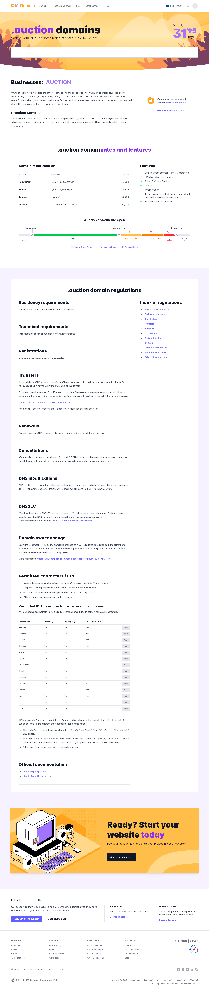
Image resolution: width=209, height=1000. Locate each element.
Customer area (132, 949)
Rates (14, 953)
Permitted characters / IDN (158, 352)
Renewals (149, 328)
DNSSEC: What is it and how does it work (72, 520)
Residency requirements (156, 309)
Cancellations (151, 333)
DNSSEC (148, 343)
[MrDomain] (23, 5)
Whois (14, 949)
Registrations (151, 319)
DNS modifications (153, 338)
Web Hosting (55, 945)
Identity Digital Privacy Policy (38, 776)
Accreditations (18, 958)
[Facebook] (178, 969)
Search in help (119, 916)
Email (51, 949)
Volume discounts (95, 945)
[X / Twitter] (183, 969)
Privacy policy (168, 980)
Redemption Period (107, 247)
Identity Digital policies (34, 771)
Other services (94, 5)
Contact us (130, 945)
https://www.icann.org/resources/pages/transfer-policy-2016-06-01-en (73, 558)
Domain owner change (155, 347)
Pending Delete (129, 247)
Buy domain (16, 945)
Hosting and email (63, 5)
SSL (79, 5)
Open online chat (57, 919)
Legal (179, 980)
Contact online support (26, 919)
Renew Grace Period (82, 247)
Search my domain (121, 857)
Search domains (169, 920)
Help (109, 5)
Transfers (149, 323)
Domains (45, 5)
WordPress (54, 958)
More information (176, 102)
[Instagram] (192, 969)
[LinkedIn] (187, 969)
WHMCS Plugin (94, 953)
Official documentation (156, 357)
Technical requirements (156, 314)
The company (131, 953)
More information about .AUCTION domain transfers (45, 402)
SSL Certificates (56, 953)
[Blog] (196, 969)
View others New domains (170, 110)
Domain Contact (119, 980)
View (126, 628)
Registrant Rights (151, 980)
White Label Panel (95, 958)
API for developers (95, 949)
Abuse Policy (135, 980)
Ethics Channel (191, 980)
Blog (127, 958)
